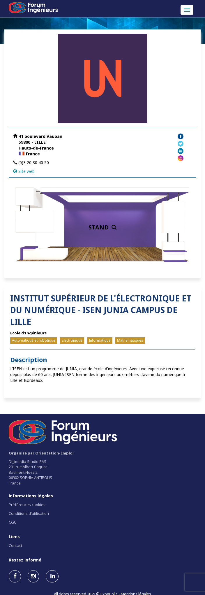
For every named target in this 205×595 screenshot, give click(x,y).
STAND (102, 227)
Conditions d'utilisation (29, 513)
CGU (13, 522)
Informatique (100, 340)
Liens (14, 536)
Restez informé (25, 560)
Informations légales (31, 496)
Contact (15, 545)
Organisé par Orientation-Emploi (41, 453)
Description (28, 359)
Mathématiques (130, 340)
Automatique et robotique (33, 340)
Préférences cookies (27, 504)
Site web (26, 171)
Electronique (72, 340)
